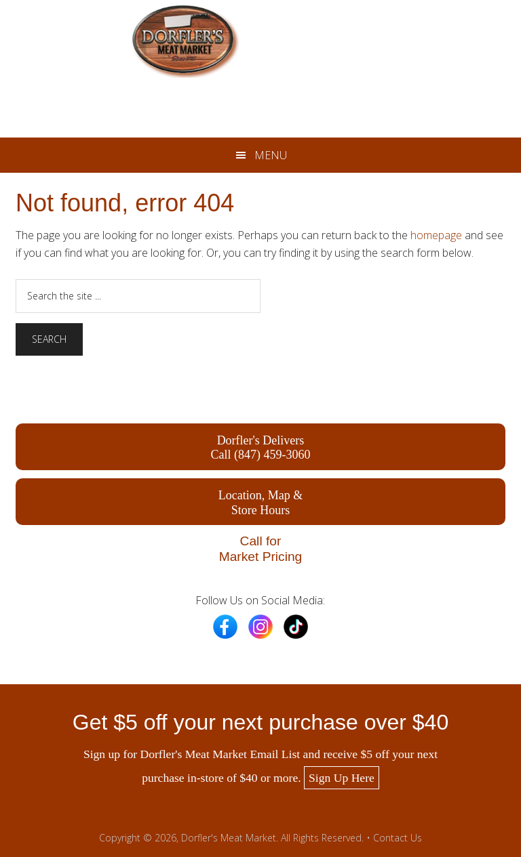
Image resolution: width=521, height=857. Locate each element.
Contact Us (397, 837)
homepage (436, 235)
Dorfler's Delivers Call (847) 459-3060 (260, 448)
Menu (270, 155)
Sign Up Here (341, 778)
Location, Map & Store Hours (260, 502)
